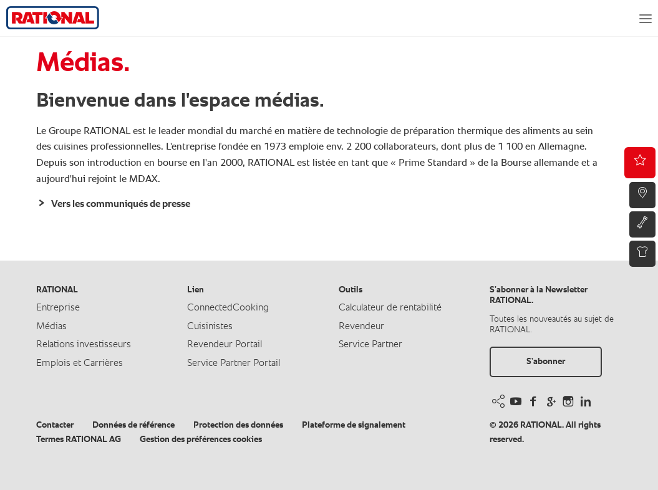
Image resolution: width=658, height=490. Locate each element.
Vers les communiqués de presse (119, 204)
